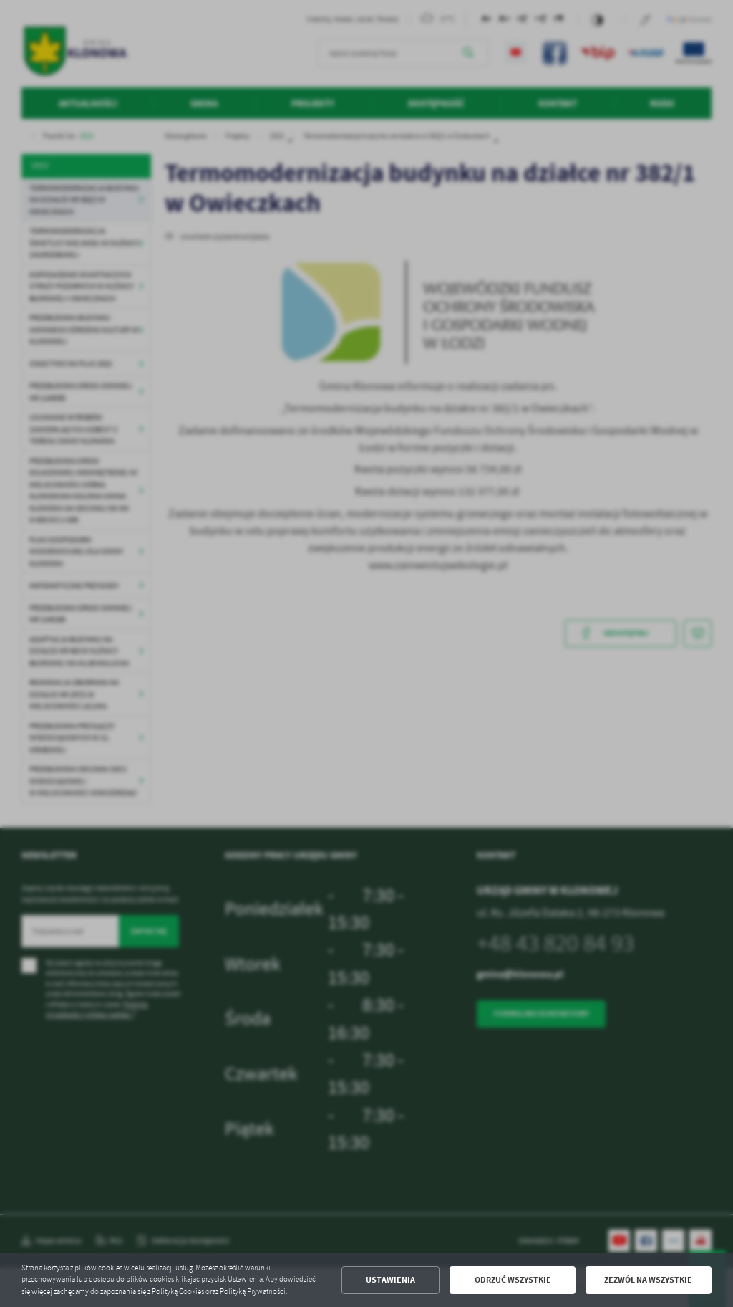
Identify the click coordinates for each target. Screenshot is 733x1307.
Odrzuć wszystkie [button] (513, 1280)
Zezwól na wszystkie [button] (648, 1280)
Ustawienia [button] (390, 1280)
